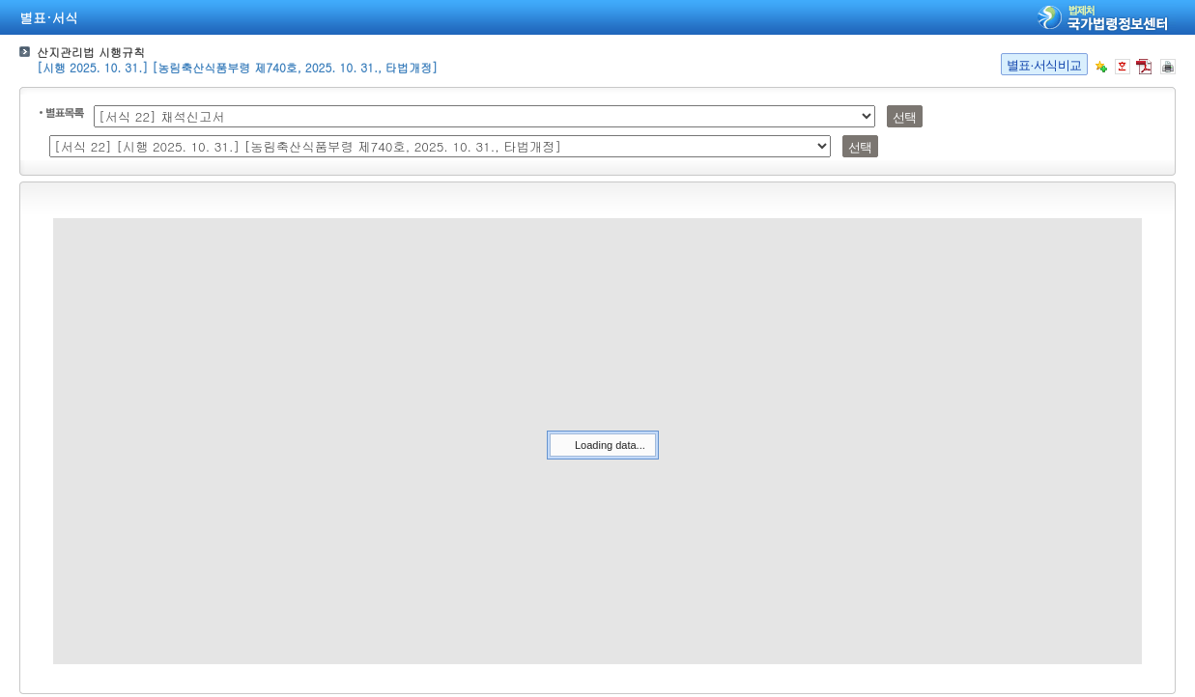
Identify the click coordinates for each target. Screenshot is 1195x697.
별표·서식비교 (1044, 65)
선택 (905, 117)
